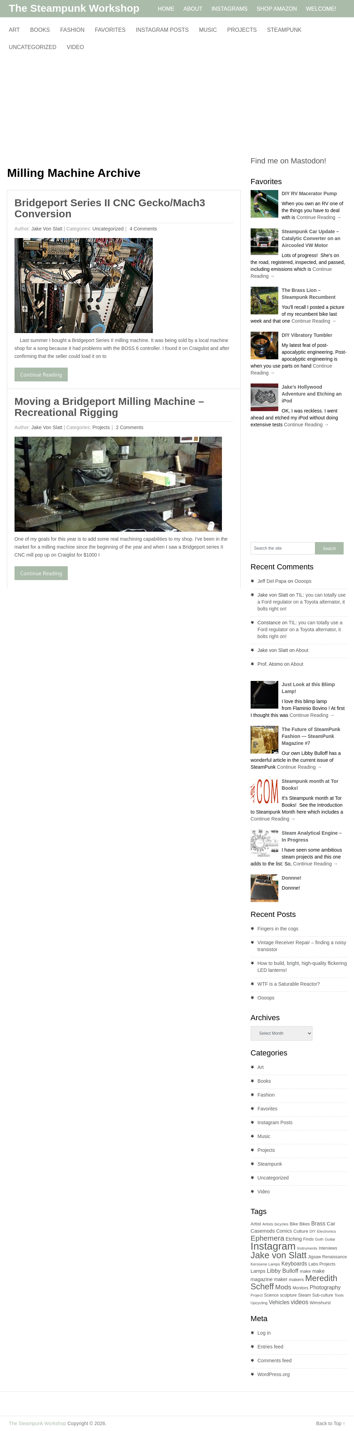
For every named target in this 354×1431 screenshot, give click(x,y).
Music (208, 30)
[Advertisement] (123, 108)
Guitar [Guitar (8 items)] (330, 1239)
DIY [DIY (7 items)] (312, 1231)
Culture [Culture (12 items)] (301, 1231)
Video (75, 47)
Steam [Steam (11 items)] (304, 1295)
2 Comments (128, 427)
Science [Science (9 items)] (271, 1295)
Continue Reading (41, 374)
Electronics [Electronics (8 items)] (326, 1231)
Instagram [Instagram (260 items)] (273, 1246)
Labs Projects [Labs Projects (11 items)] (321, 1264)
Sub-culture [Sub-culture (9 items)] (322, 1295)
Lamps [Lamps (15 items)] (258, 1271)
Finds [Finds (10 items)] (308, 1239)
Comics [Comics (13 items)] (284, 1231)
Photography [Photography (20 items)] (325, 1287)
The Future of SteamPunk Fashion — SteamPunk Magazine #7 (311, 736)
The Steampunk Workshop (74, 8)
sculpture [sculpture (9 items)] (288, 1295)
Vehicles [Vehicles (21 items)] (279, 1302)
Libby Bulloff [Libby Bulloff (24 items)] (282, 1271)
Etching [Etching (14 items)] (294, 1239)
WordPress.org (274, 1374)
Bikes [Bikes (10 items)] (304, 1224)
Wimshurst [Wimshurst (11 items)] (320, 1302)
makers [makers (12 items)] (296, 1279)
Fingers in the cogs (278, 928)
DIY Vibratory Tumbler (307, 335)
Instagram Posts (162, 30)
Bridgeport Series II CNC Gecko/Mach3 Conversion (110, 208)
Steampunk (284, 30)
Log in (264, 1333)
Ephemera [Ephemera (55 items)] (267, 1238)
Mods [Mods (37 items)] (283, 1287)
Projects (242, 30)
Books (40, 30)
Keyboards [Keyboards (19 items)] (294, 1264)
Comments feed (275, 1360)
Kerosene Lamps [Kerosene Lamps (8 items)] (265, 1264)
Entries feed (270, 1346)
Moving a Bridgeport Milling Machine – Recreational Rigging (109, 407)
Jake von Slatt (47, 228)
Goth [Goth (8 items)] (319, 1239)
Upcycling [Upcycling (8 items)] (259, 1303)
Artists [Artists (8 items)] (267, 1224)
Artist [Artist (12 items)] (256, 1223)
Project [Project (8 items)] (257, 1295)
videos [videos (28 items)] (299, 1302)
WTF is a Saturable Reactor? (289, 984)
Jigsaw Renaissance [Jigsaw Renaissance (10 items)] (327, 1256)
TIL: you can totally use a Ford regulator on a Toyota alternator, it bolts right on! (302, 602)
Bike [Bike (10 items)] (294, 1224)
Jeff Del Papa (272, 581)
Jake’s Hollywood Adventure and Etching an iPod (312, 394)
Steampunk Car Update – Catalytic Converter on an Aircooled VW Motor (311, 238)
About (302, 650)
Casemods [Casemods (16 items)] (263, 1231)
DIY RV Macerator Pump (309, 193)
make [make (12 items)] (305, 1271)
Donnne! (291, 878)
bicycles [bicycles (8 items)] (281, 1224)
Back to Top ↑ (330, 1423)
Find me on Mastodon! (288, 161)
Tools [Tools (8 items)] (339, 1295)
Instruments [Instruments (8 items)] (307, 1248)
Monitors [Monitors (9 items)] (300, 1288)
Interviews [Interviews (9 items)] (328, 1248)
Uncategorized (32, 47)
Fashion (72, 30)
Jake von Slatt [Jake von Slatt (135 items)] (279, 1255)
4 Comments (142, 228)
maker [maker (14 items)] (280, 1279)
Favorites (110, 30)
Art (14, 30)
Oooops (303, 581)
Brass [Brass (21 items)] (318, 1223)
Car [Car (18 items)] (331, 1223)
